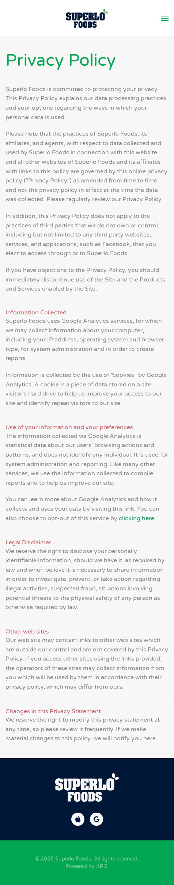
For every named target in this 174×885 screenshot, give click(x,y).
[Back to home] (87, 18)
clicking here (136, 518)
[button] (165, 18)
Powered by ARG (86, 866)
